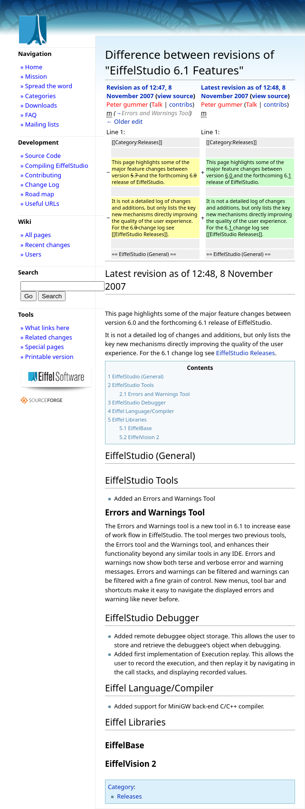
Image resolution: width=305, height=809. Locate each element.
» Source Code (40, 155)
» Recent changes (45, 244)
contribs (180, 104)
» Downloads (38, 105)
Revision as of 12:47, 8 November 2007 (139, 91)
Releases (129, 796)
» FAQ (28, 114)
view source (175, 96)
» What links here (44, 327)
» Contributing (40, 175)
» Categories (38, 96)
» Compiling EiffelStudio (54, 165)
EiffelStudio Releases (245, 353)
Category (121, 786)
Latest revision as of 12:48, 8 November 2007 (243, 91)
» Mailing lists (39, 124)
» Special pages (42, 346)
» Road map (37, 194)
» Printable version (47, 356)
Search (28, 272)
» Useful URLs (39, 203)
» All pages (35, 234)
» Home (31, 67)
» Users (30, 254)
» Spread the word (46, 86)
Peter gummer (127, 104)
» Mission (33, 76)
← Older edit (124, 121)
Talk (157, 104)
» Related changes (46, 337)
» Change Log (39, 184)
